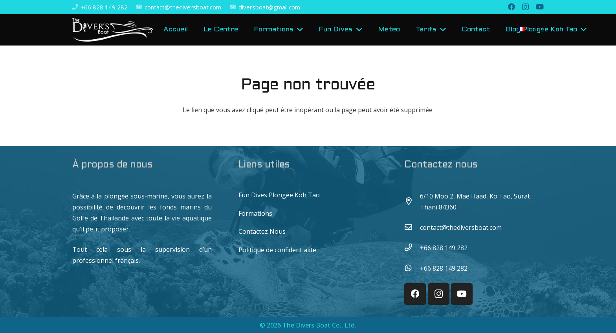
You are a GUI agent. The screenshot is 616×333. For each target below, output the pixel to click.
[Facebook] (511, 6)
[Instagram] (525, 7)
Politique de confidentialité (277, 250)
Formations (255, 213)
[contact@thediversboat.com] (412, 227)
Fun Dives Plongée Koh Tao (279, 195)
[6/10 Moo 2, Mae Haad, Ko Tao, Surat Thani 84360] (412, 201)
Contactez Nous (262, 231)
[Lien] (112, 30)
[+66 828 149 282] (412, 247)
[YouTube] (540, 6)
